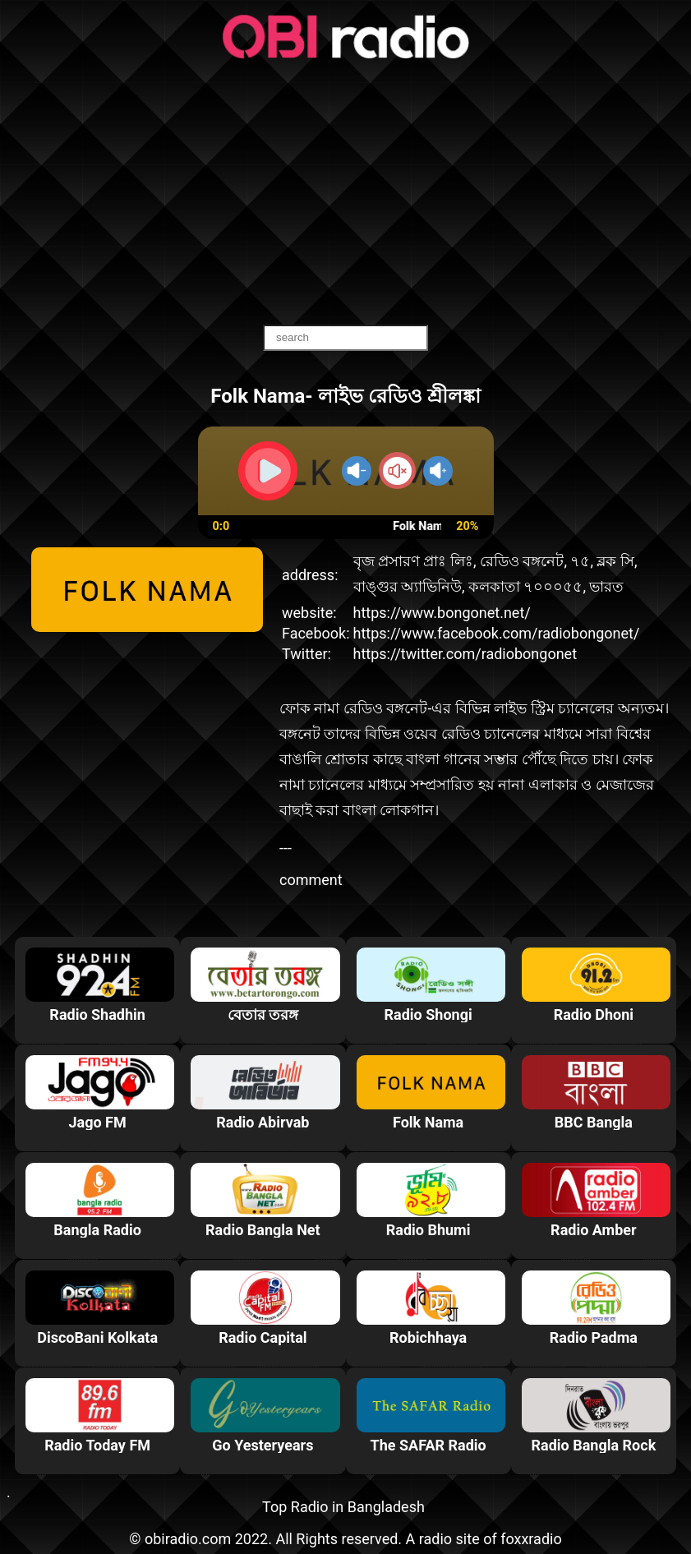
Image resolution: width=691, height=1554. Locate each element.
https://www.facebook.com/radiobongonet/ (496, 633)
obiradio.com (188, 1538)
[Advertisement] (345, 193)
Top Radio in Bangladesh (343, 1506)
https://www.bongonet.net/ (442, 612)
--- (285, 847)
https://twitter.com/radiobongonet (465, 653)
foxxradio (531, 1538)
